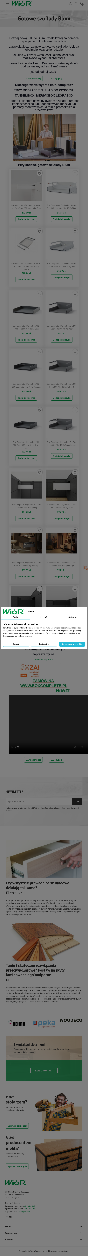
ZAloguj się (56, 78)
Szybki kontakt (44, 1070)
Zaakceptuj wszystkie (72, 644)
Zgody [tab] (15, 617)
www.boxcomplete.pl (44, 659)
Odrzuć (16, 644)
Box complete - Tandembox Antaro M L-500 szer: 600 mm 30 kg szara (26, 266)
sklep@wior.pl (24, 1211)
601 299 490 (29, 1208)
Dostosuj (44, 644)
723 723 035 (29, 1206)
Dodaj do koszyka (26, 219)
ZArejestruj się (33, 78)
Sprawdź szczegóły (17, 1125)
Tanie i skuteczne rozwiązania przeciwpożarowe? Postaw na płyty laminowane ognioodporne (35, 970)
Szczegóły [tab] (43, 617)
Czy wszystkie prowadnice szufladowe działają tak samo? (37, 885)
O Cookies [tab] (72, 617)
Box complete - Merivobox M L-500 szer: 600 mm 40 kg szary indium (26, 445)
